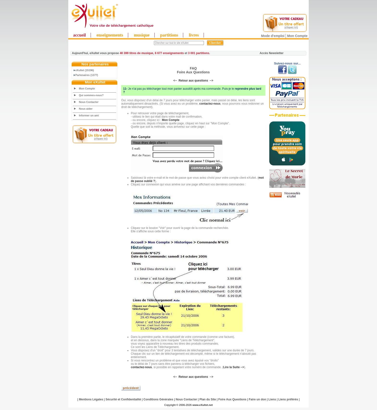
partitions (169, 35)
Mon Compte (297, 36)
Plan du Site (208, 399)
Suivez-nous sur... (287, 63)
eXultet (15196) (83, 70)
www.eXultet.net (202, 405)
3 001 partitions (198, 53)
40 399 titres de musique (136, 53)
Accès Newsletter (271, 53)
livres (194, 35)
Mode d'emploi (272, 36)
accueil (79, 35)
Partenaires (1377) (85, 75)
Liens (272, 399)
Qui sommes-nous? (91, 95)
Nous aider (86, 108)
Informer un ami (89, 115)
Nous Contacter (89, 102)
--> (211, 80)
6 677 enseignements (169, 53)
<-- (175, 80)
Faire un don (257, 399)
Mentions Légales (91, 399)
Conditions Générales (158, 399)
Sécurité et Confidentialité (123, 399)
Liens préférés (288, 399)
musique (142, 35)
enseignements (109, 35)
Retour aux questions (193, 80)
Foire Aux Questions (232, 399)
